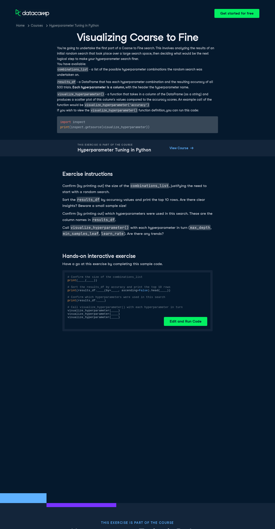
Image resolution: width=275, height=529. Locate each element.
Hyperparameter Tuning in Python (74, 25)
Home (20, 25)
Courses (37, 25)
